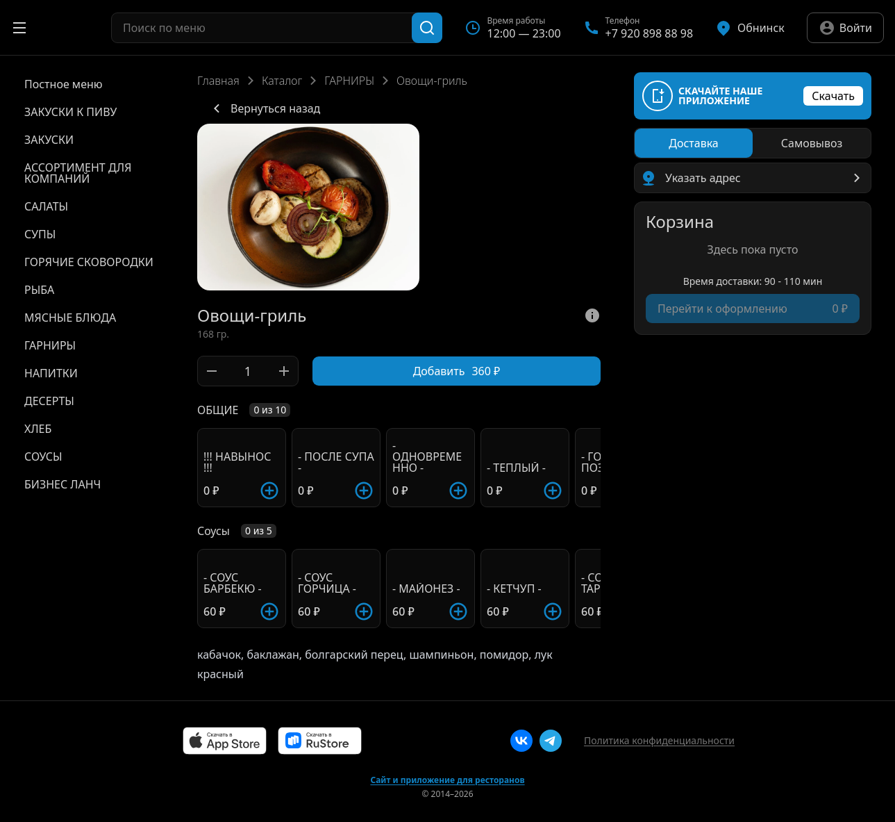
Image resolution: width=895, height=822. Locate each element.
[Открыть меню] (19, 28)
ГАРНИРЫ (349, 80)
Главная (218, 80)
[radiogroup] (752, 143)
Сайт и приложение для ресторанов (447, 780)
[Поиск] (427, 28)
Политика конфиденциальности (659, 740)
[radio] (694, 143)
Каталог (282, 80)
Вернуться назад (264, 108)
